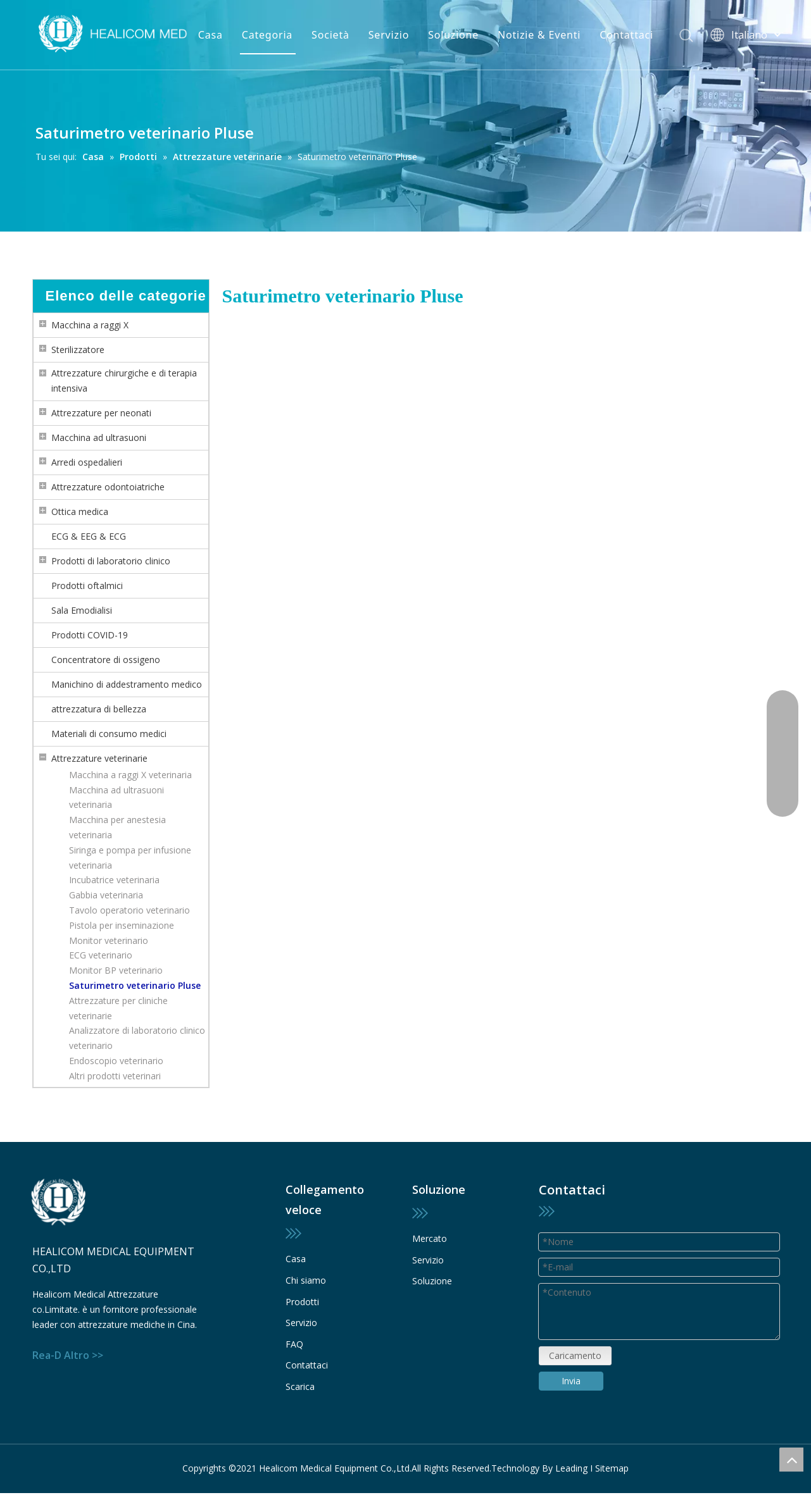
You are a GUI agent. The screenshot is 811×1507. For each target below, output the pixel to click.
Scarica (300, 1386)
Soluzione (453, 35)
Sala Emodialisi (81, 610)
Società (330, 35)
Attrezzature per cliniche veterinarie (118, 1008)
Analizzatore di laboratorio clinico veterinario (137, 1037)
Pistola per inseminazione (121, 925)
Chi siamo (306, 1280)
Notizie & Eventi (539, 35)
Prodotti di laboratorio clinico (110, 561)
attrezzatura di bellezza (98, 709)
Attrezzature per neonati (101, 413)
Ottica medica (79, 511)
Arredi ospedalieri (86, 462)
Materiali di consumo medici (109, 734)
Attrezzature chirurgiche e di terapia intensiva (124, 380)
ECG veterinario (100, 955)
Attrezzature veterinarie (99, 758)
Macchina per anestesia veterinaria (117, 827)
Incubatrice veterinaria (114, 880)
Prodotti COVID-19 (89, 635)
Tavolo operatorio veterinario (129, 910)
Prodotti (302, 1302)
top (791, 1460)
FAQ (294, 1344)
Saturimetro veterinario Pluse (135, 985)
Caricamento (575, 1370)
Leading (571, 1468)
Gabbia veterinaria (106, 895)
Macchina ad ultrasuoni (98, 437)
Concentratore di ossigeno (105, 660)
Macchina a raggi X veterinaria (130, 775)
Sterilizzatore (77, 350)
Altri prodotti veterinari (115, 1076)
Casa (210, 35)
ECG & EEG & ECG (88, 536)
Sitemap (612, 1468)
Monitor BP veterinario (116, 970)
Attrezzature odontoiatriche (108, 487)
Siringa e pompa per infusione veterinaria (130, 857)
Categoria (267, 35)
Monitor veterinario (108, 940)
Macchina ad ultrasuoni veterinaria (116, 797)
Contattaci (626, 35)
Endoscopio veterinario (116, 1061)
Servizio (388, 35)
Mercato (429, 1238)
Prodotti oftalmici (87, 586)
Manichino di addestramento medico (126, 684)
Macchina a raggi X (90, 325)
